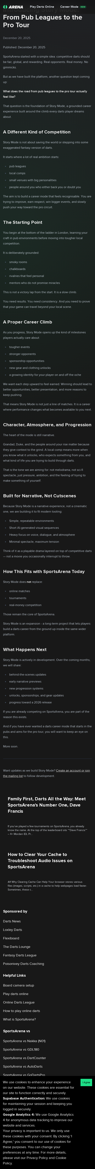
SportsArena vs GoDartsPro (24, 1075)
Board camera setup (18, 985)
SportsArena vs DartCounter (24, 1058)
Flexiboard (11, 938)
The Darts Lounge (16, 947)
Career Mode (73, 7)
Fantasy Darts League (19, 955)
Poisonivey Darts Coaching (23, 964)
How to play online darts (21, 1011)
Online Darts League (19, 1002)
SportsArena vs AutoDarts (22, 1067)
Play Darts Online (42, 7)
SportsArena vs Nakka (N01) (24, 1041)
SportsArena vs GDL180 (21, 1050)
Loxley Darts (12, 930)
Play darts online (15, 994)
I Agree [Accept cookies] (86, 1082)
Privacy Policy (37, 1158)
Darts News (12, 921)
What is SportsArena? (19, 1019)
